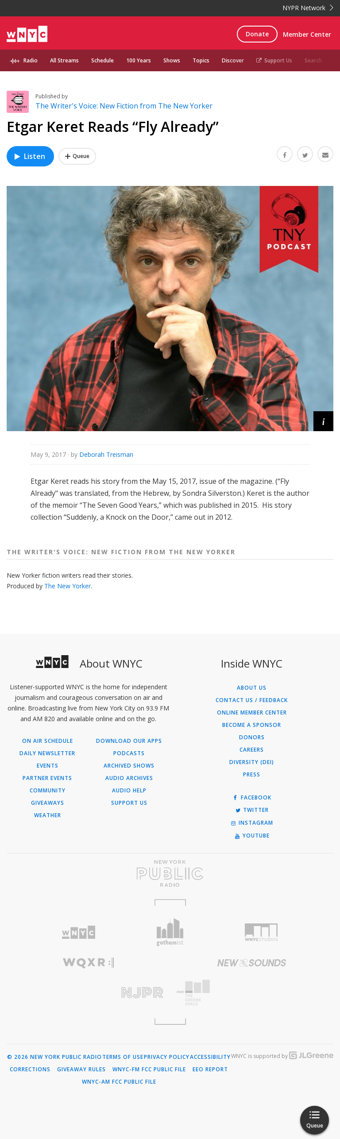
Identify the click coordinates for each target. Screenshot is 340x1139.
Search (313, 60)
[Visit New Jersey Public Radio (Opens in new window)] (88, 992)
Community (48, 790)
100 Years (138, 60)
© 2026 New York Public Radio (54, 1057)
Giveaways (47, 803)
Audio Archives (129, 778)
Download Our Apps (129, 741)
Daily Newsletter (47, 753)
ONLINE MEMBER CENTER (252, 712)
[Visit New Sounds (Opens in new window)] (251, 963)
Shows (171, 60)
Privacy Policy (166, 1057)
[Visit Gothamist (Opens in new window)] (170, 932)
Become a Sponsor (251, 725)
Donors (252, 737)
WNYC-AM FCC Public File (119, 1082)
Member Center (307, 34)
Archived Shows (129, 765)
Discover (233, 60)
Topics (201, 60)
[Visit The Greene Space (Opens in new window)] (251, 993)
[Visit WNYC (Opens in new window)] (78, 932)
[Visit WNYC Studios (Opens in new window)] (261, 932)
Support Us (274, 60)
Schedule (102, 60)
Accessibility (210, 1057)
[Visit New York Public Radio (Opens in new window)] (170, 873)
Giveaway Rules (81, 1069)
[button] (323, 421)
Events (47, 765)
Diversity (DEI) (251, 762)
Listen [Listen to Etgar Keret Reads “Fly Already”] (29, 156)
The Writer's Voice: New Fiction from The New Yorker (123, 106)
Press (251, 774)
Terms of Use (122, 1057)
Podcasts (129, 753)
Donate (257, 34)
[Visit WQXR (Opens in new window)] (88, 963)
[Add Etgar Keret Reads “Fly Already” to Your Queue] (77, 156)
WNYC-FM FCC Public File (149, 1069)
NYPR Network (307, 8)
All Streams (64, 60)
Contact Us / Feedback (252, 700)
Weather (47, 815)
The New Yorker (67, 586)
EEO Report (210, 1069)
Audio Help (129, 790)
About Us (252, 688)
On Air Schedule (47, 741)
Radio (30, 60)
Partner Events (47, 778)
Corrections (30, 1069)
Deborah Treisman (106, 454)
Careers (252, 750)
